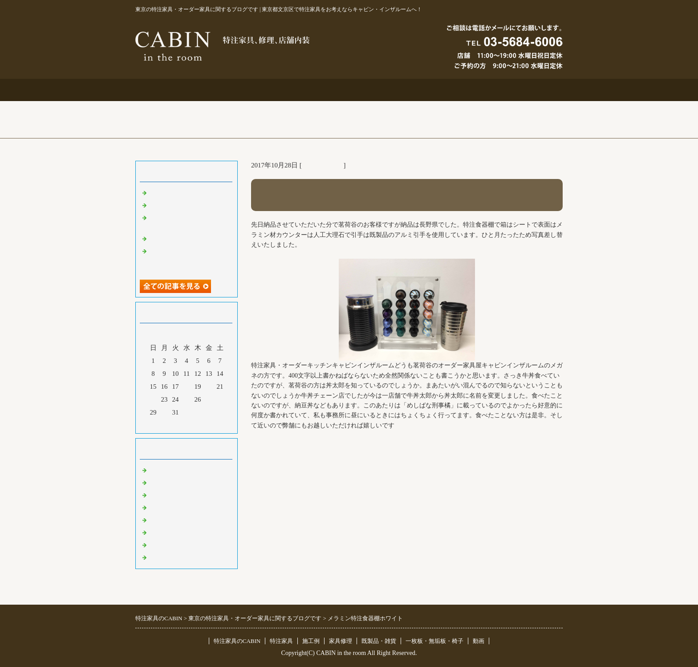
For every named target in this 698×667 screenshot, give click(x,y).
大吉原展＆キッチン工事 (185, 204)
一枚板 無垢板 (172, 544)
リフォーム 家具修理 (180, 482)
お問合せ (434, 89)
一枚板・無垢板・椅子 (434, 641)
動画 (478, 641)
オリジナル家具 (172, 532)
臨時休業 (162, 557)
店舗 (155, 507)
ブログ (520, 89)
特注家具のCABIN (237, 641)
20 (209, 386)
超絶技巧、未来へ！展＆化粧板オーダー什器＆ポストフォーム (189, 259)
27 (209, 399)
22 (153, 399)
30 (164, 412)
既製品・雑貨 (169, 494)
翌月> (203, 424)
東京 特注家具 (323, 165)
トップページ (178, 89)
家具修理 (340, 641)
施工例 (349, 89)
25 (186, 399)
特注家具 (263, 89)
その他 (159, 519)
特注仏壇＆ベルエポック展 (189, 192)
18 (186, 386)
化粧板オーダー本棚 (179, 238)
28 (220, 399)
